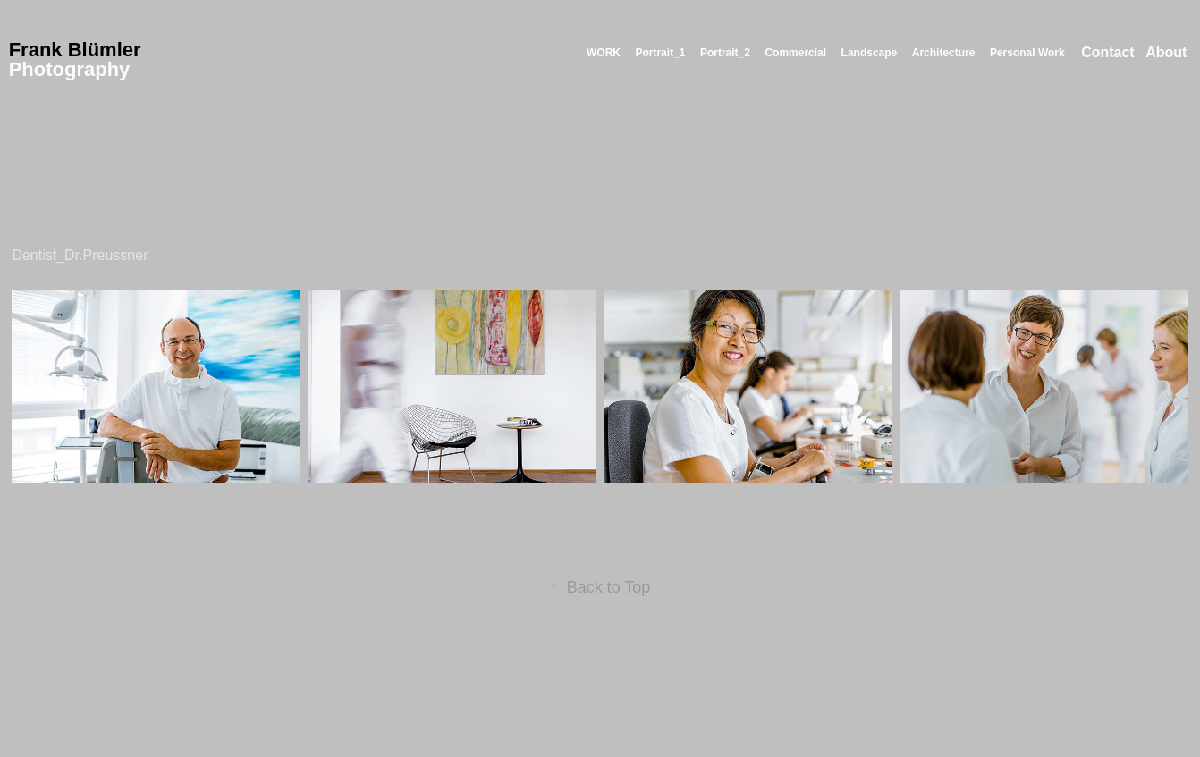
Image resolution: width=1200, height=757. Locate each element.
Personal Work (1027, 52)
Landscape (869, 52)
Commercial (795, 52)
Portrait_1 (660, 52)
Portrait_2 (725, 52)
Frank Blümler (75, 49)
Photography (70, 69)
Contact (1108, 52)
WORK (604, 52)
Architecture (944, 52)
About (1166, 52)
